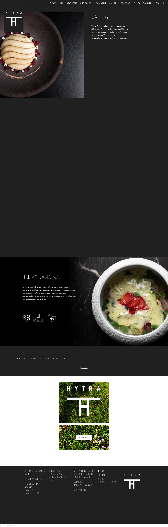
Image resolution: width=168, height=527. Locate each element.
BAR (62, 3)
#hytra (101, 479)
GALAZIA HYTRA (145, 3)
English (160, 3)
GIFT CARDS (85, 3)
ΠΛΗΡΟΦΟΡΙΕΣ (128, 3)
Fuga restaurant (82, 477)
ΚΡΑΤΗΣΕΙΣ (72, 3)
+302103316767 (32, 493)
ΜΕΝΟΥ (53, 3)
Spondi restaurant (83, 474)
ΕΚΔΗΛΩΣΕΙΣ (100, 3)
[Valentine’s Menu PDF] (8, 525)
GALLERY (113, 3)
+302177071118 (32, 490)
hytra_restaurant (109, 482)
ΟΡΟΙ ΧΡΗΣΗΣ (80, 490)
